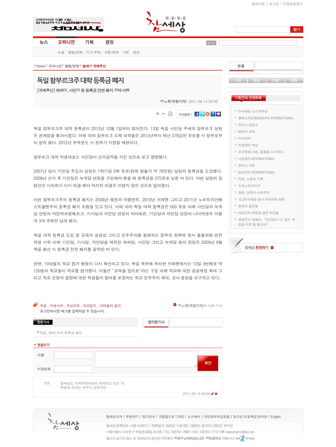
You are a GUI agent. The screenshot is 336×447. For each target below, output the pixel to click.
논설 (61, 52)
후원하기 (132, 416)
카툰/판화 (111, 52)
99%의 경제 (246, 131)
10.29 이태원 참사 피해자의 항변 (261, 199)
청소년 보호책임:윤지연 (250, 416)
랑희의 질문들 (248, 205)
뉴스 (43, 41)
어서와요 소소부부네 (253, 111)
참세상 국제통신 (94, 65)
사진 (125, 52)
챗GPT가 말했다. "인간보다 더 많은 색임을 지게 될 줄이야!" (266, 222)
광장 (105, 41)
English (276, 416)
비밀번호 (44, 368)
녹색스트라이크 (249, 185)
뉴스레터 (193, 416)
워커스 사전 (246, 165)
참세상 (166, 22)
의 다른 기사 (197, 305)
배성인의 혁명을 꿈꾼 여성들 (258, 212)
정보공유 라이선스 (245, 438)
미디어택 (244, 138)
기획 (89, 41)
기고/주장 (93, 52)
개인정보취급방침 (216, 416)
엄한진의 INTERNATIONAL (256, 172)
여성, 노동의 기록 (250, 178)
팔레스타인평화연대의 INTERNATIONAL (266, 117)
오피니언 (66, 41)
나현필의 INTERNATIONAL (256, 158)
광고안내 (148, 416)
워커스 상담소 (248, 124)
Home (40, 65)
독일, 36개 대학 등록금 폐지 (61, 332)
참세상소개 (114, 416)
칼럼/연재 (75, 52)
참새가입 (258, 3)
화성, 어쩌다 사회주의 (254, 192)
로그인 (274, 3)
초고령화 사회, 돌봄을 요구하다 (260, 151)
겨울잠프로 (166, 416)
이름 (41, 354)
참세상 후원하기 (266, 247)
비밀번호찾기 (292, 3)
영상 (136, 52)
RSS (181, 416)
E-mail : (223, 431)
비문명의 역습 (248, 145)
